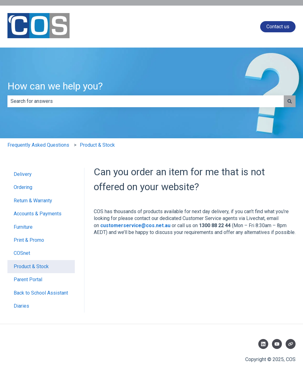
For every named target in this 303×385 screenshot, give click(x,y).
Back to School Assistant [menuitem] (41, 293)
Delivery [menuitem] (23, 174)
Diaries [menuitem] (21, 306)
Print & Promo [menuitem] (29, 240)
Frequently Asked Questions (38, 145)
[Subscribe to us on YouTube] (277, 344)
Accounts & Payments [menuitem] (37, 214)
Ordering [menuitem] (23, 187)
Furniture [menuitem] (23, 227)
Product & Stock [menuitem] (31, 266)
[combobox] (145, 101)
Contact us (277, 27)
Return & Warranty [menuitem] (33, 201)
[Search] (290, 101)
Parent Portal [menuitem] (28, 279)
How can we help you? (55, 86)
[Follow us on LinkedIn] (263, 344)
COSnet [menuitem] (22, 253)
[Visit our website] (291, 344)
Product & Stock (97, 145)
